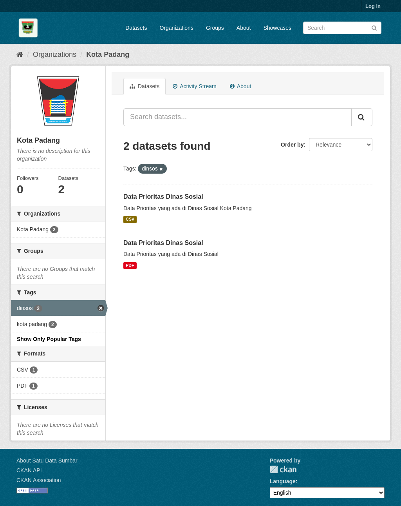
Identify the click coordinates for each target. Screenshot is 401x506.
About (244, 28)
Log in (373, 6)
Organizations (176, 28)
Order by (292, 144)
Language (283, 481)
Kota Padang (107, 54)
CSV (130, 219)
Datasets (136, 28)
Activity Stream (194, 86)
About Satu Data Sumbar (47, 460)
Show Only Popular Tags (49, 339)
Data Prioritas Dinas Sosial (163, 196)
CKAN (283, 469)
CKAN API (29, 470)
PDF (130, 265)
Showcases (277, 28)
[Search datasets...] (237, 117)
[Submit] (374, 27)
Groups (215, 28)
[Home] (19, 54)
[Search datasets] (342, 28)
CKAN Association (38, 480)
